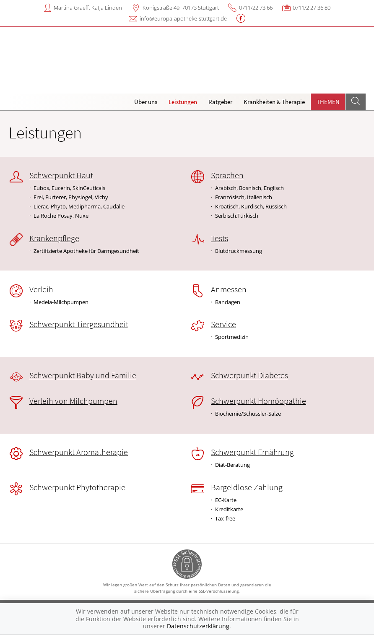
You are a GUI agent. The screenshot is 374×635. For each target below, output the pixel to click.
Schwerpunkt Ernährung (252, 452)
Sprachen (227, 175)
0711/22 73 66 (256, 7)
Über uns (145, 102)
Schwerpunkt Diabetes (249, 375)
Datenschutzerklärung (198, 626)
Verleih (41, 289)
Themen (328, 102)
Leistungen (183, 102)
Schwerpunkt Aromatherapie (78, 452)
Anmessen (229, 289)
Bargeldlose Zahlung (247, 487)
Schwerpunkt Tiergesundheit (78, 324)
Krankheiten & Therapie (274, 102)
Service (223, 324)
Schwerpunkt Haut (61, 175)
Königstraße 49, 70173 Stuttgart (181, 7)
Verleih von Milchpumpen (73, 401)
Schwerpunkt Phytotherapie (77, 487)
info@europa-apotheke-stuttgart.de (183, 18)
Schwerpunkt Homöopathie (258, 401)
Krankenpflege (54, 238)
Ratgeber (220, 102)
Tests (219, 238)
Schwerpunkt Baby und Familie (82, 375)
